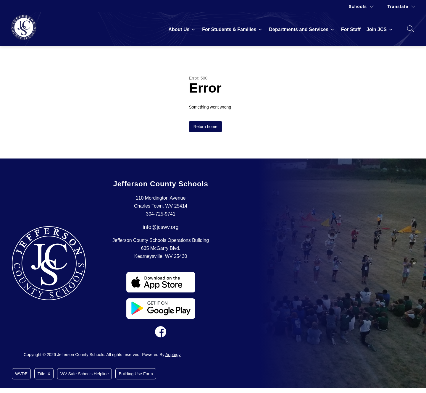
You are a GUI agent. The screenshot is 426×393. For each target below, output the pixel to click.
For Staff (351, 29)
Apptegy (172, 354)
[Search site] (410, 28)
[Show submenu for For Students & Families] (229, 29)
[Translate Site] (401, 6)
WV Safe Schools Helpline (84, 373)
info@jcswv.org (161, 227)
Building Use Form (136, 373)
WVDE (21, 373)
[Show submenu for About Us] (178, 29)
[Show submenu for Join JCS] (377, 29)
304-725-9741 (160, 213)
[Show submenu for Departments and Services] (298, 29)
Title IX (44, 373)
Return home (205, 126)
